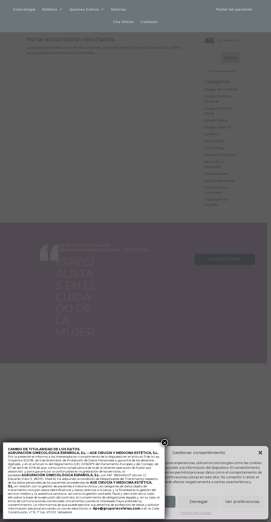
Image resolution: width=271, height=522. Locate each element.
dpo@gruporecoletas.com (116, 508)
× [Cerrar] (164, 442)
